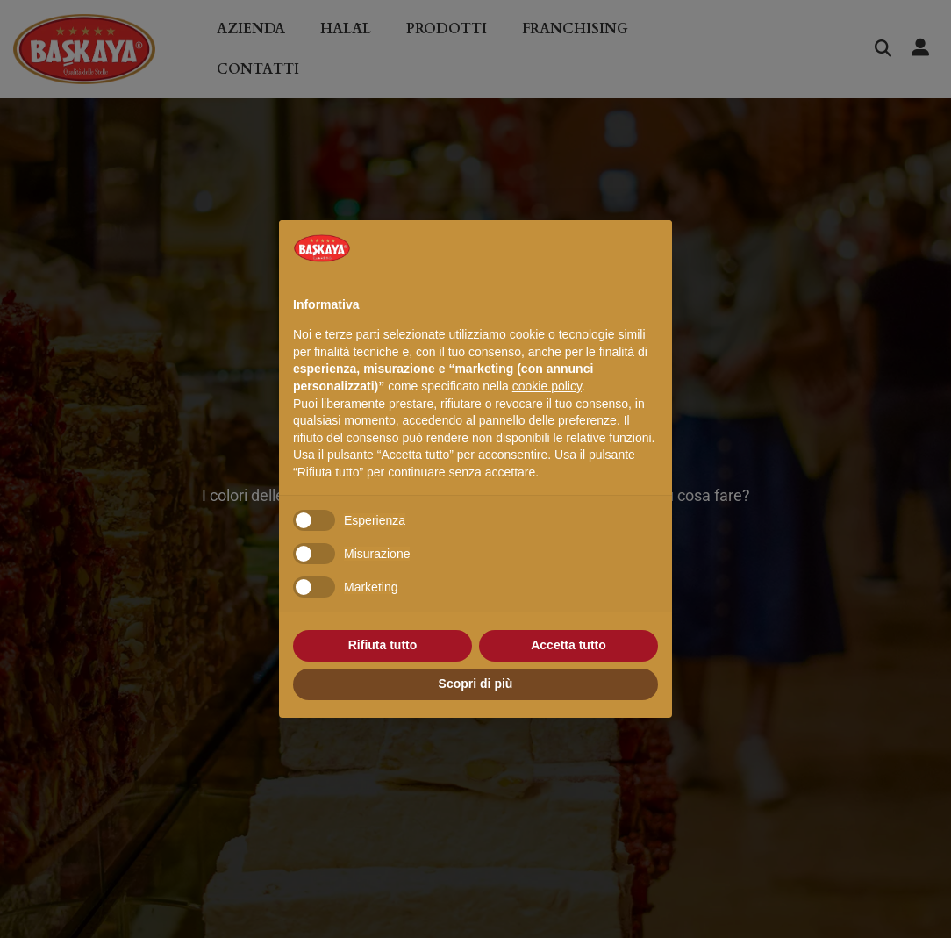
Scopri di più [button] (476, 684)
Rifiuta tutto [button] (383, 645)
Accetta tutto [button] (568, 645)
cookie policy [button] (547, 386)
